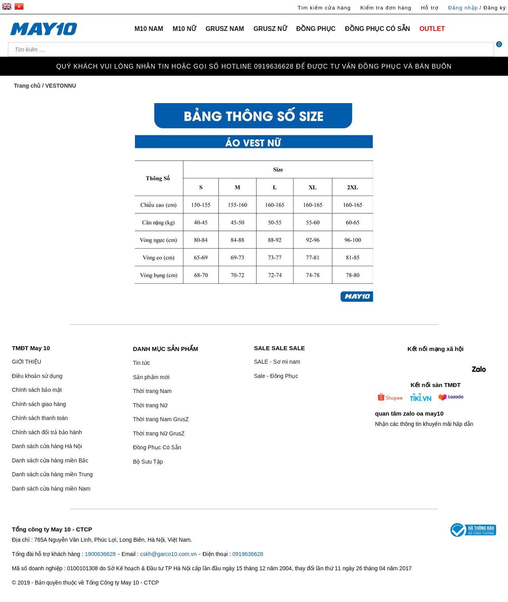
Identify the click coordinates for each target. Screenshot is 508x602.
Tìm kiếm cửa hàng (324, 8)
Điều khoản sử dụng (37, 376)
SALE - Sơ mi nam (277, 362)
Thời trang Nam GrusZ (161, 419)
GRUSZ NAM (225, 28)
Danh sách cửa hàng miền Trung (52, 474)
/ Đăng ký (492, 8)
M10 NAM (149, 28)
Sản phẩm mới (151, 377)
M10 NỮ (184, 28)
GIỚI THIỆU (26, 362)
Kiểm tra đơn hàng (386, 8)
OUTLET (432, 28)
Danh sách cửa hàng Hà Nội (47, 446)
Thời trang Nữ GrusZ (159, 433)
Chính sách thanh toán (40, 418)
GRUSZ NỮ (270, 28)
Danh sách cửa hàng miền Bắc (50, 460)
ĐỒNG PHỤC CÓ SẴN (377, 28)
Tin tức (141, 363)
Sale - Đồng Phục (276, 376)
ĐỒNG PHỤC (316, 28)
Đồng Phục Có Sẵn (157, 447)
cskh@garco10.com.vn (168, 554)
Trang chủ (27, 85)
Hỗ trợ (430, 8)
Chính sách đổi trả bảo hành (47, 432)
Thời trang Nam (152, 391)
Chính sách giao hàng (39, 404)
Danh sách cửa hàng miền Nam (51, 488)
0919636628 (247, 554)
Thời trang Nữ (150, 405)
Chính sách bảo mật (37, 390)
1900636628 (100, 554)
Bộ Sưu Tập (148, 461)
